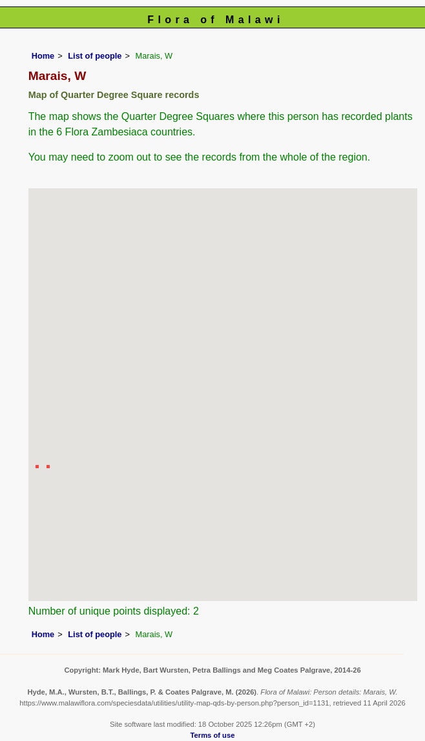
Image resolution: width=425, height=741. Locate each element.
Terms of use (213, 735)
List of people (94, 56)
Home (43, 56)
